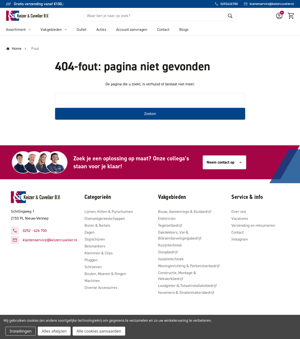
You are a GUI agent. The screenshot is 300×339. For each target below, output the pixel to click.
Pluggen (91, 260)
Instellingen (21, 331)
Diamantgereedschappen (104, 218)
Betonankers (94, 246)
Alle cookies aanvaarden (99, 331)
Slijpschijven (94, 239)
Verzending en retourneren (253, 225)
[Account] (279, 16)
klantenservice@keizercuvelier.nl (50, 240)
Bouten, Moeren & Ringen (105, 273)
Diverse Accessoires (100, 287)
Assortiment (18, 29)
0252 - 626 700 (35, 230)
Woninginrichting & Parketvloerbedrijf (189, 265)
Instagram (239, 239)
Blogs (183, 29)
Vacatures (239, 218)
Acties (101, 29)
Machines (92, 280)
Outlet (81, 29)
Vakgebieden (53, 29)
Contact (163, 29)
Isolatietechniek (171, 259)
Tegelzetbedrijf (170, 225)
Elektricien (167, 218)
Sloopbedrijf (168, 252)
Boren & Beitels (97, 225)
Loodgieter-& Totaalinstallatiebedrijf (187, 285)
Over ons (238, 211)
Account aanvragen (131, 29)
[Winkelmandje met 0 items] (291, 16)
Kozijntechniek (170, 245)
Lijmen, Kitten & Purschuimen (108, 211)
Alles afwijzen (54, 331)
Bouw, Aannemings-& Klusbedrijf (184, 211)
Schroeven (93, 266)
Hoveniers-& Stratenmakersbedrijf (186, 292)
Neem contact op (224, 162)
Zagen (89, 232)
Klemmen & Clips (98, 253)
